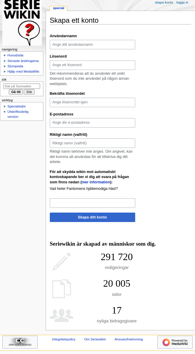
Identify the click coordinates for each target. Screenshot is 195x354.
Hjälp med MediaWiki (23, 71)
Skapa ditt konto (92, 217)
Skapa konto (164, 2)
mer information (96, 182)
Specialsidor (16, 106)
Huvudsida (15, 55)
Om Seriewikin (95, 339)
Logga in (182, 2)
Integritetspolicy (63, 339)
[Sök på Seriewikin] (21, 86)
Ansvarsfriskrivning (129, 339)
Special (58, 8)
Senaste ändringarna (23, 61)
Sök (4, 79)
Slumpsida (15, 66)
